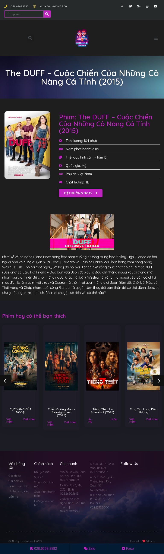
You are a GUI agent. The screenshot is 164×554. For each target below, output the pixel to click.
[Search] (47, 14)
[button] (156, 37)
